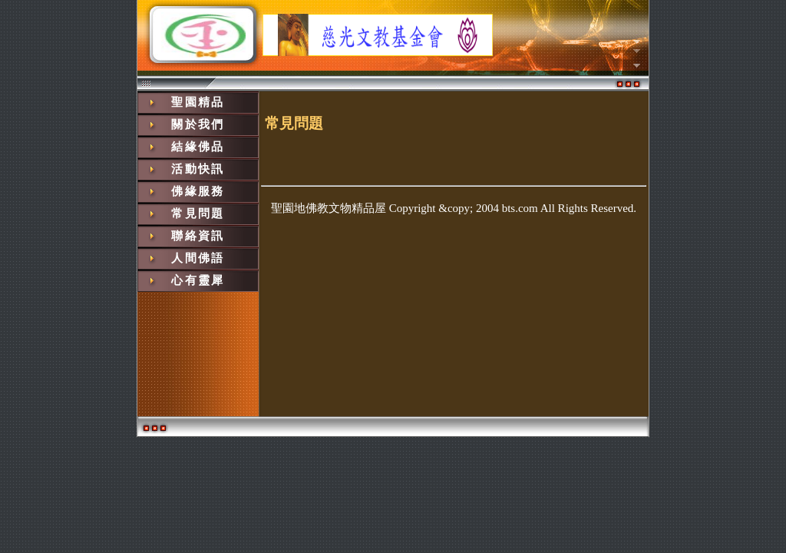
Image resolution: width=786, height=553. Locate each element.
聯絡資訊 (198, 236)
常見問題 (198, 213)
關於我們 (198, 124)
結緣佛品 (198, 147)
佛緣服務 (198, 191)
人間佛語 (198, 258)
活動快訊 (198, 169)
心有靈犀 (198, 280)
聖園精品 (198, 102)
